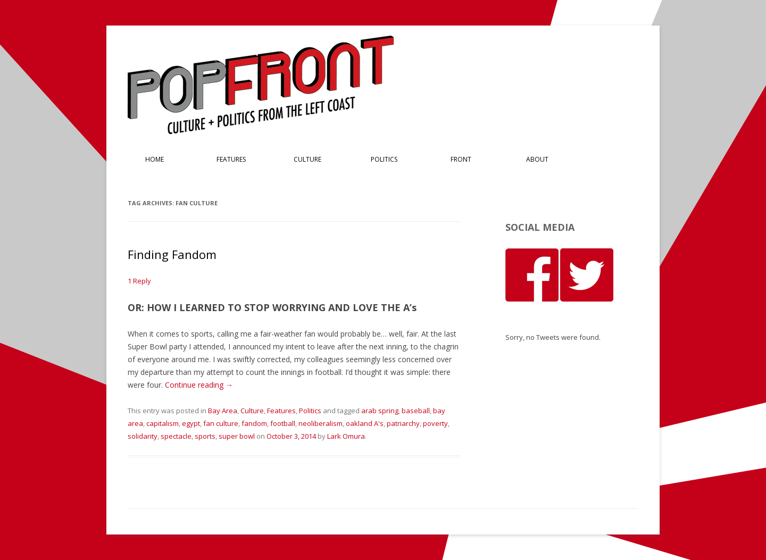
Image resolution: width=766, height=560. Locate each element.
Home (154, 159)
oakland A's (365, 423)
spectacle (176, 436)
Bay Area (222, 410)
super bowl (237, 436)
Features (231, 159)
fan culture (220, 423)
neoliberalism (320, 423)
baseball (416, 410)
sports (205, 436)
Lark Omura (346, 436)
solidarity (142, 436)
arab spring (379, 410)
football (282, 423)
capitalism (162, 423)
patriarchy (403, 423)
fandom (254, 423)
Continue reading (199, 385)
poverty (435, 423)
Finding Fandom (172, 254)
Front (461, 159)
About (537, 159)
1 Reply (139, 281)
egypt (191, 423)
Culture (307, 159)
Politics (384, 159)
